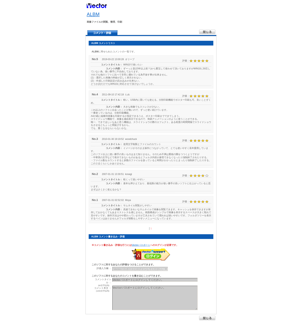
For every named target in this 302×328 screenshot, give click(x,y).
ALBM (93, 14)
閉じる (207, 318)
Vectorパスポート (141, 245)
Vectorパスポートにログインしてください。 (155, 298)
